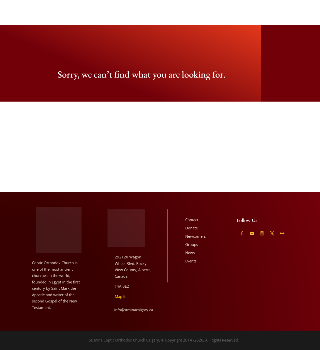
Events (190, 260)
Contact (191, 219)
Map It (120, 296)
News (190, 252)
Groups (191, 244)
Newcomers (195, 236)
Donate (191, 227)
